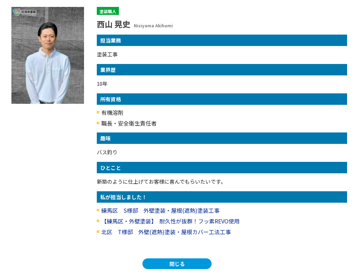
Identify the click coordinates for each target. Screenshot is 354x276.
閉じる (177, 263)
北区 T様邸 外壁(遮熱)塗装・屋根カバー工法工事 (166, 232)
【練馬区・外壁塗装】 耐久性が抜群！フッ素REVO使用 (173, 221)
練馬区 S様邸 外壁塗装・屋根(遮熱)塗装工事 (160, 210)
